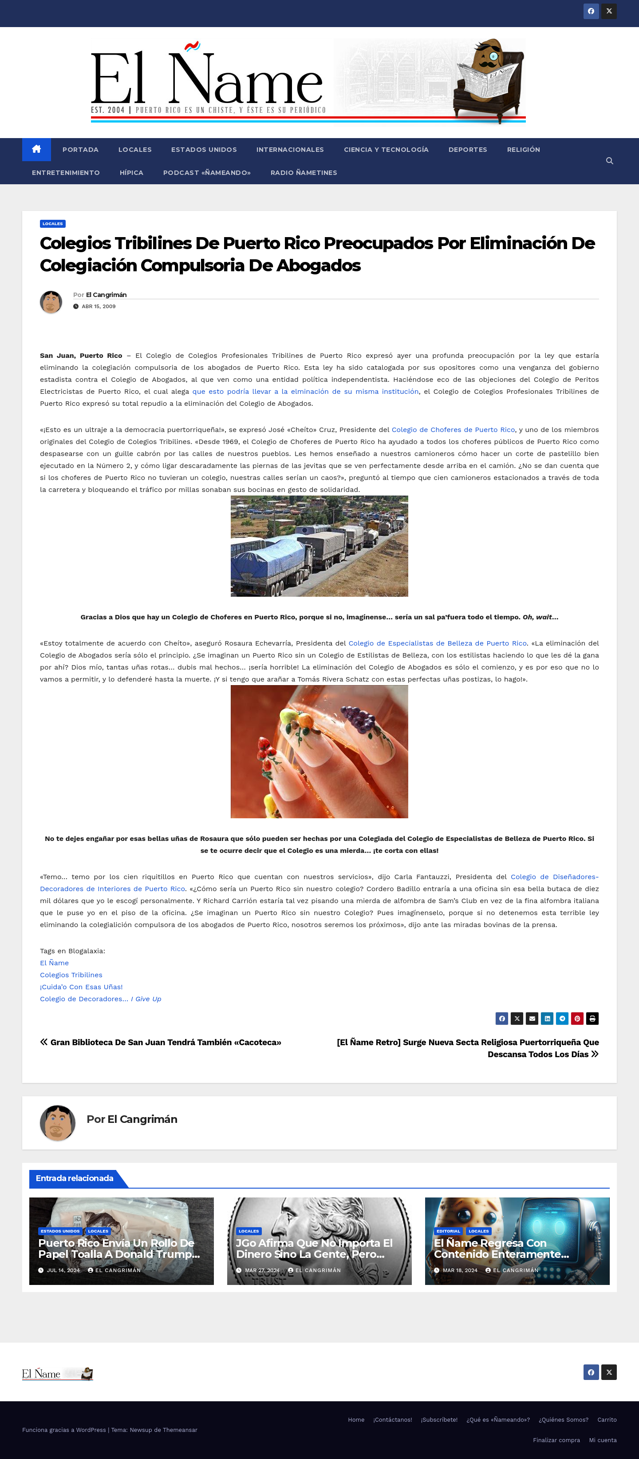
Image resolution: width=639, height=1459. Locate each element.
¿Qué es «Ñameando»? (498, 1419)
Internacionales (290, 150)
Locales (135, 150)
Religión (523, 150)
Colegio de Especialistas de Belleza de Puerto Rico (437, 643)
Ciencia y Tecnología (386, 150)
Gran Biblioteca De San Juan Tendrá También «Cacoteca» (160, 1042)
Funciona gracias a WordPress (65, 1430)
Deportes (468, 150)
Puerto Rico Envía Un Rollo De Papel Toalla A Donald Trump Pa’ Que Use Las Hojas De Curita (121, 1254)
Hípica (132, 173)
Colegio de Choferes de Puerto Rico (453, 429)
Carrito (607, 1419)
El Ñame (54, 963)
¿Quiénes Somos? (563, 1419)
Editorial (448, 1231)
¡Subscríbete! (439, 1419)
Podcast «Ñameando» (207, 173)
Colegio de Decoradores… (101, 999)
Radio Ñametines (304, 173)
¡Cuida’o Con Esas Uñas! (81, 987)
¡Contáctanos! (392, 1419)
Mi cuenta (603, 1440)
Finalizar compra (556, 1440)
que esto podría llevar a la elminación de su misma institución (306, 391)
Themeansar (180, 1430)
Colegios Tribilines (71, 975)
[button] (609, 161)
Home (356, 1419)
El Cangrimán (106, 295)
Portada (80, 150)
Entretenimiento (66, 173)
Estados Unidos (204, 150)
